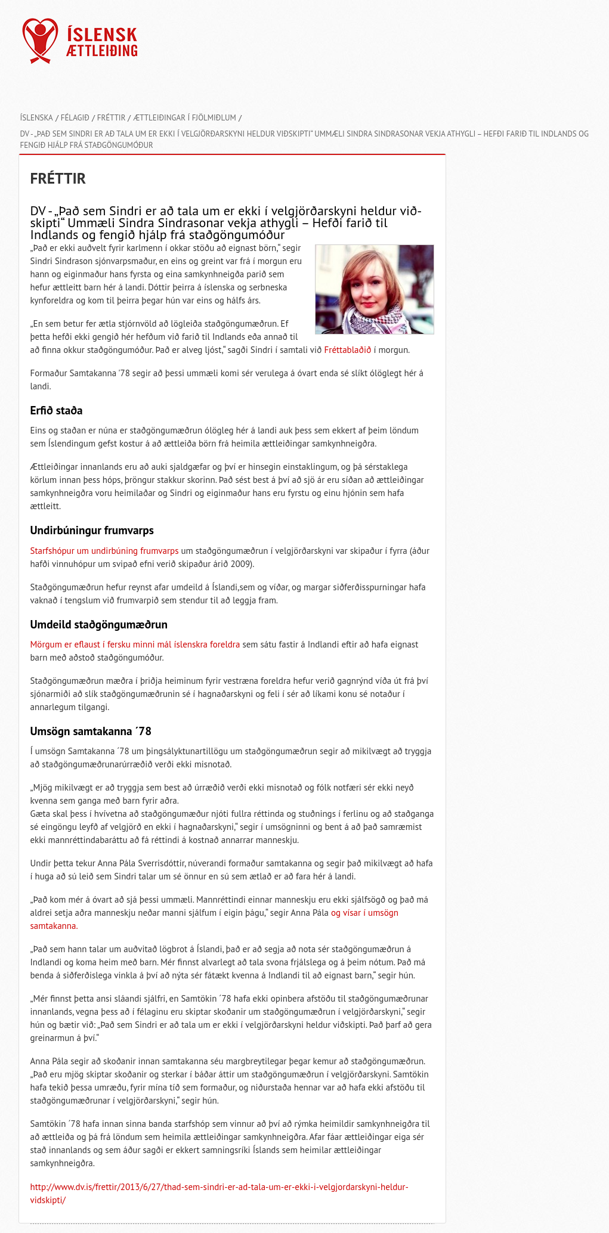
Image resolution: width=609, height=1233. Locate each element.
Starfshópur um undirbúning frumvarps (104, 550)
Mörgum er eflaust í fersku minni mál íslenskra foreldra (135, 644)
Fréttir (111, 118)
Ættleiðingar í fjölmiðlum (184, 118)
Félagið (75, 118)
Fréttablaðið (348, 349)
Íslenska (36, 118)
